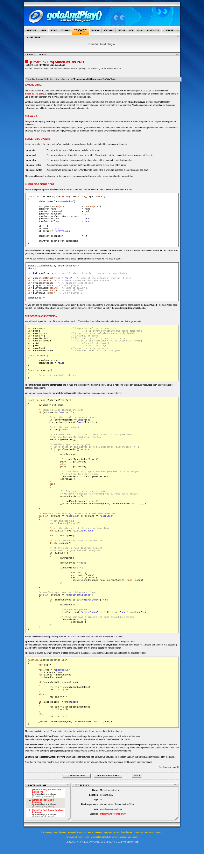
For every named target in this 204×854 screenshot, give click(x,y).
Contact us (138, 832)
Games (63, 832)
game (41, 94)
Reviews (98, 832)
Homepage (47, 832)
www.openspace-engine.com (124, 837)
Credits (158, 832)
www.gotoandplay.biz (100, 837)
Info (124, 832)
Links (129, 832)
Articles (71, 832)
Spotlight (108, 832)
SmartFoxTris (31, 94)
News (56, 832)
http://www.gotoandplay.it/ (113, 814)
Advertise (149, 832)
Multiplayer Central (85, 832)
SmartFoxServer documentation (114, 121)
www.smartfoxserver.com (78, 837)
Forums (117, 832)
